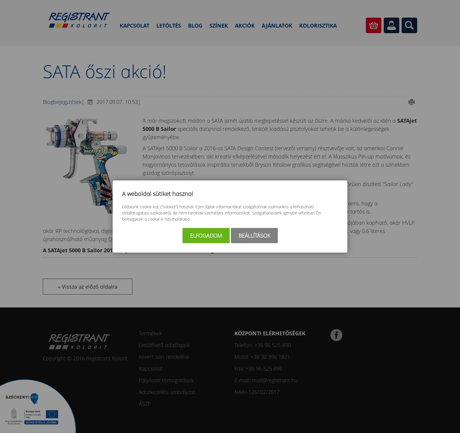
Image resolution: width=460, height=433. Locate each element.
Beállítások (254, 235)
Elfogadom (206, 235)
